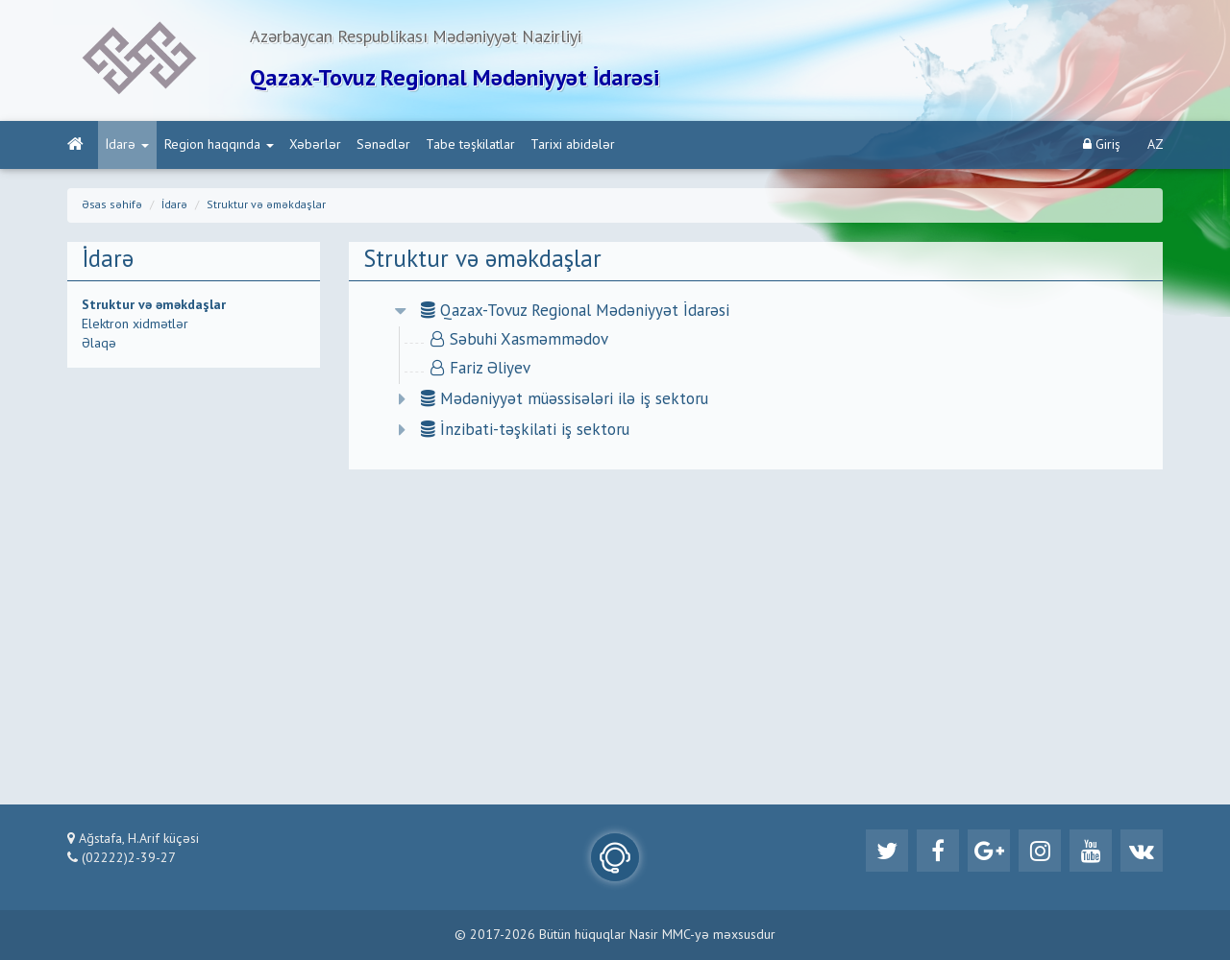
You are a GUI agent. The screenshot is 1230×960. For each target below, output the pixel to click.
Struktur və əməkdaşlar (266, 205)
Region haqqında (219, 145)
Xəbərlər (315, 145)
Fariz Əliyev (480, 369)
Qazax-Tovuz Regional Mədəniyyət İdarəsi (575, 311)
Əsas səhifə (112, 205)
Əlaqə (99, 343)
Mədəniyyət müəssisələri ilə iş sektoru (564, 400)
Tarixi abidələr (572, 145)
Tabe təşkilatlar (470, 145)
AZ (1155, 145)
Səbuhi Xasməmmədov (519, 340)
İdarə (127, 145)
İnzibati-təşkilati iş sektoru (525, 430)
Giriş (1101, 144)
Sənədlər (383, 145)
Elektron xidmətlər (135, 324)
